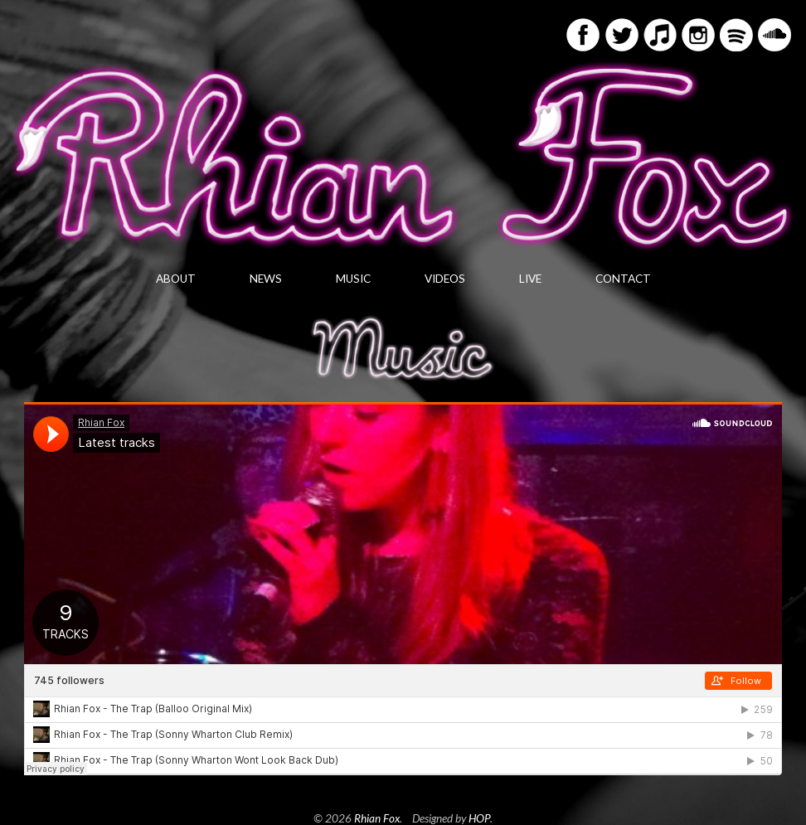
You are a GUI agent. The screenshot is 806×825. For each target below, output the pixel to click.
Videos (445, 278)
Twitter (621, 34)
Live (530, 278)
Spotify (736, 34)
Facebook (583, 34)
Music (353, 278)
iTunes (660, 34)
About (176, 278)
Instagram (698, 34)
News (266, 278)
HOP (479, 818)
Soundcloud (774, 34)
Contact (623, 278)
